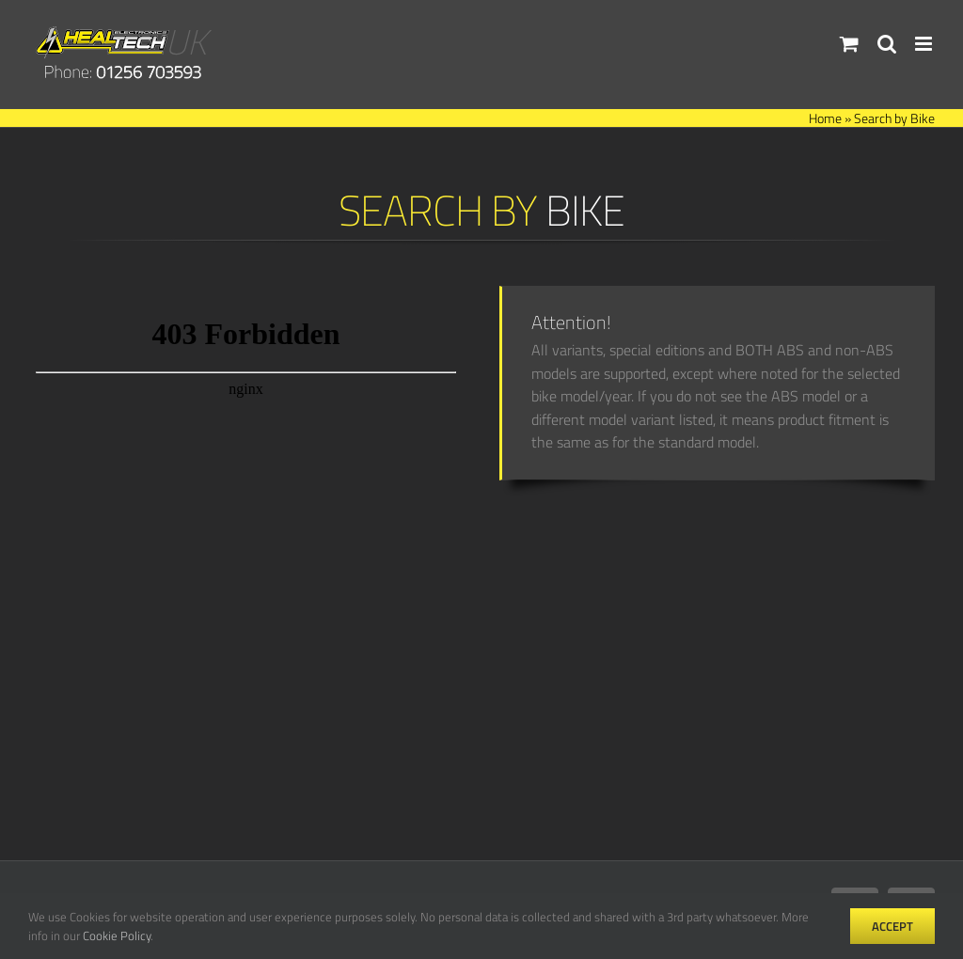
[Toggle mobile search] (886, 44)
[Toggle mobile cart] (849, 44)
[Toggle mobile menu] (925, 44)
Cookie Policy (116, 935)
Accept (892, 926)
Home (825, 118)
